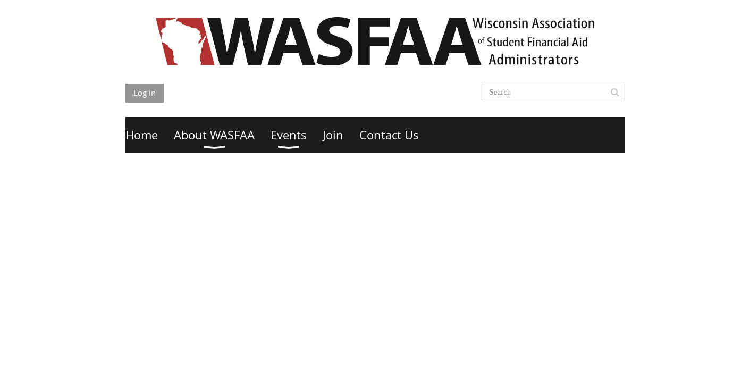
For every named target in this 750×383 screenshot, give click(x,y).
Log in (144, 92)
